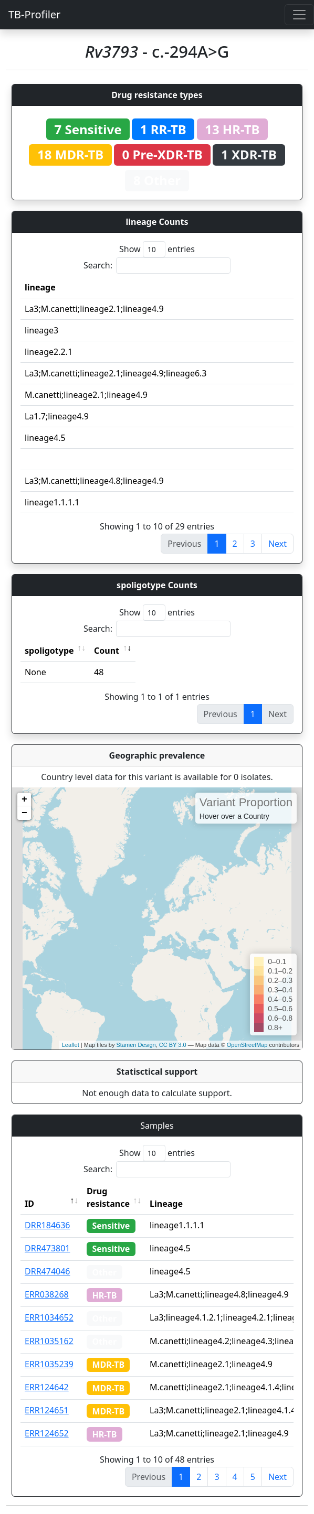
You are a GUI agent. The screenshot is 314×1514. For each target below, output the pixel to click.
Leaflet (70, 1045)
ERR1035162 (49, 1341)
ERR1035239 (49, 1364)
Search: (157, 265)
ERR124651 (47, 1410)
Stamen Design (135, 1045)
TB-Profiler (34, 14)
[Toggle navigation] (299, 14)
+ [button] (24, 799)
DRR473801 (47, 1248)
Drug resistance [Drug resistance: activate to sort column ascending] (108, 1197)
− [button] (24, 813)
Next (277, 543)
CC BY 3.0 (172, 1045)
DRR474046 (47, 1271)
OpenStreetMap (247, 1045)
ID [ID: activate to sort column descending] (29, 1203)
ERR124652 (47, 1433)
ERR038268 (47, 1294)
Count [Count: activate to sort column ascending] (106, 650)
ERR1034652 (49, 1317)
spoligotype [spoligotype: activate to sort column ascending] (49, 650)
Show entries (157, 249)
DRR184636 (47, 1225)
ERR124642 (47, 1387)
